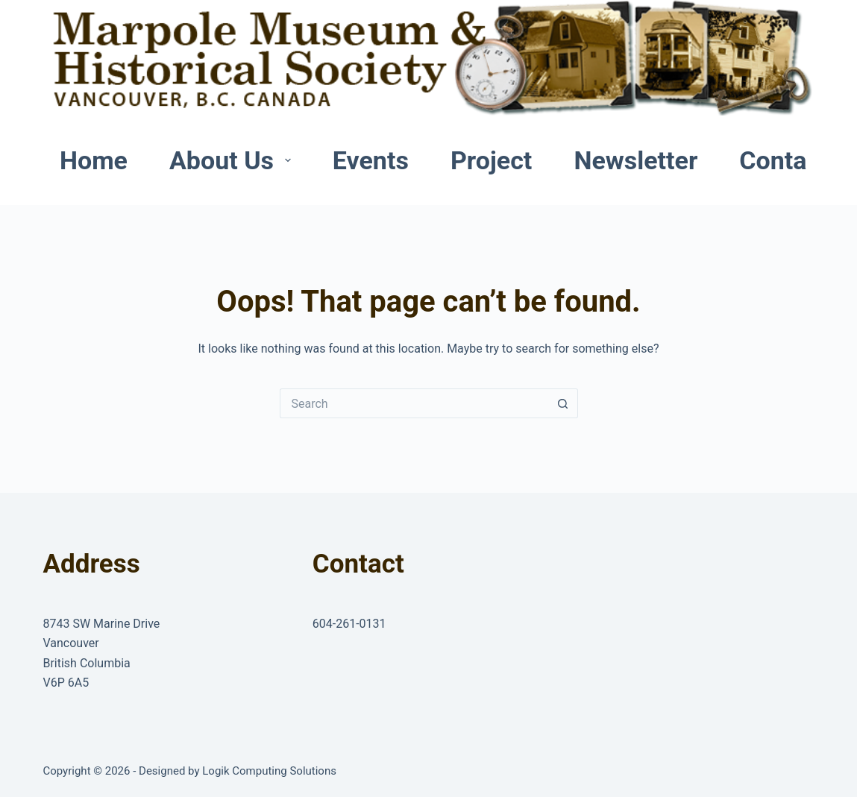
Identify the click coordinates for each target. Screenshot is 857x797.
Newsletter (635, 160)
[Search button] (563, 403)
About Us (233, 160)
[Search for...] (414, 403)
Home (94, 160)
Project (491, 160)
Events (371, 160)
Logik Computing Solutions (269, 771)
